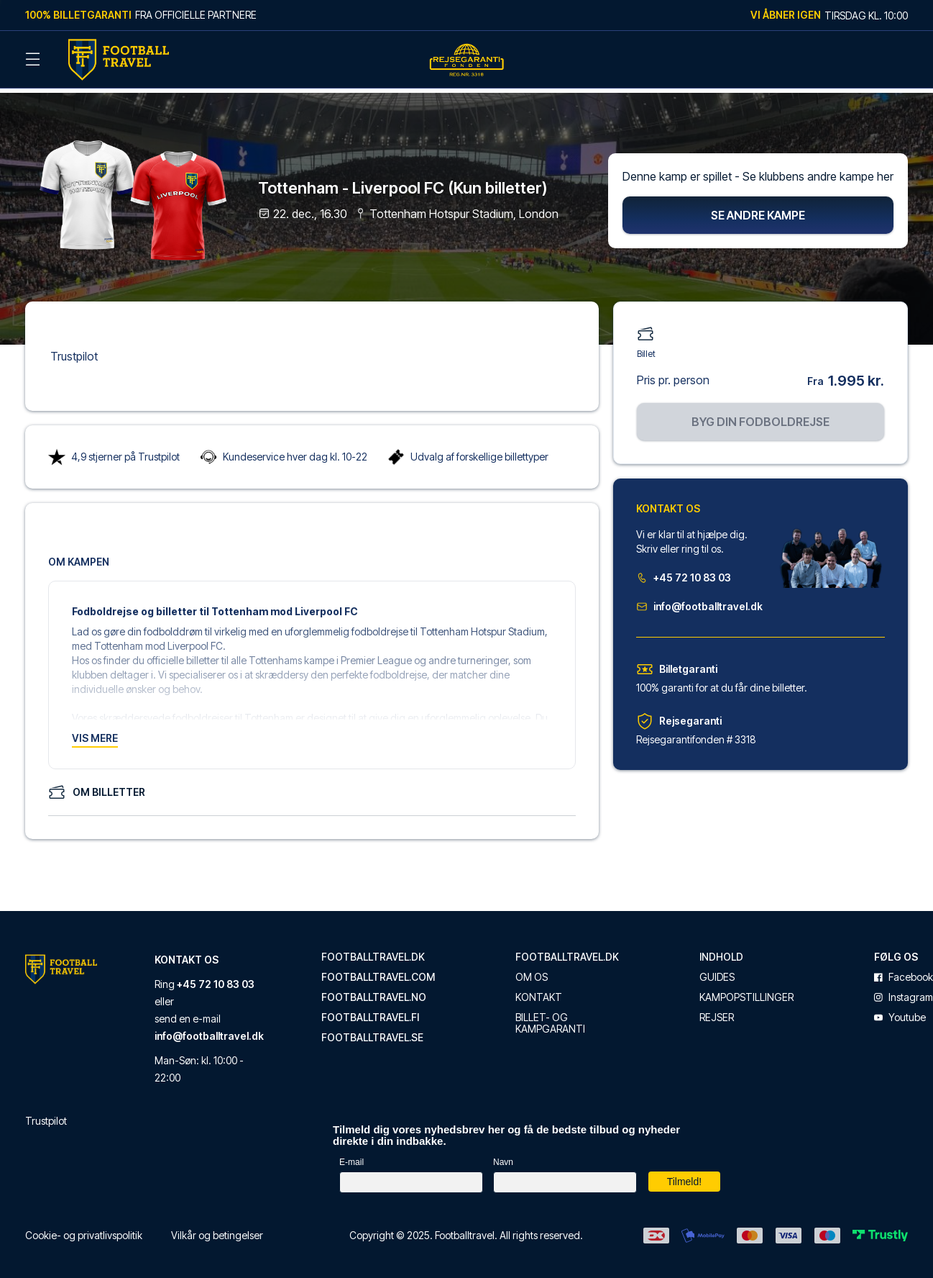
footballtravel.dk (373, 950)
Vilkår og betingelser (217, 1229)
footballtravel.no (373, 991)
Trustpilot (74, 350)
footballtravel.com (378, 970)
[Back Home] (118, 60)
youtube (900, 1011)
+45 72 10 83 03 (683, 571)
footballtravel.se (372, 1031)
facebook (903, 970)
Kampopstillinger (746, 991)
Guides (717, 970)
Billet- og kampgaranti (550, 1016)
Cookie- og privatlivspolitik (83, 1229)
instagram (903, 991)
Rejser (716, 1011)
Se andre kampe (758, 208)
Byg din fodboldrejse (760, 415)
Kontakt (538, 991)
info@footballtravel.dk (699, 600)
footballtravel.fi (370, 1011)
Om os (531, 970)
